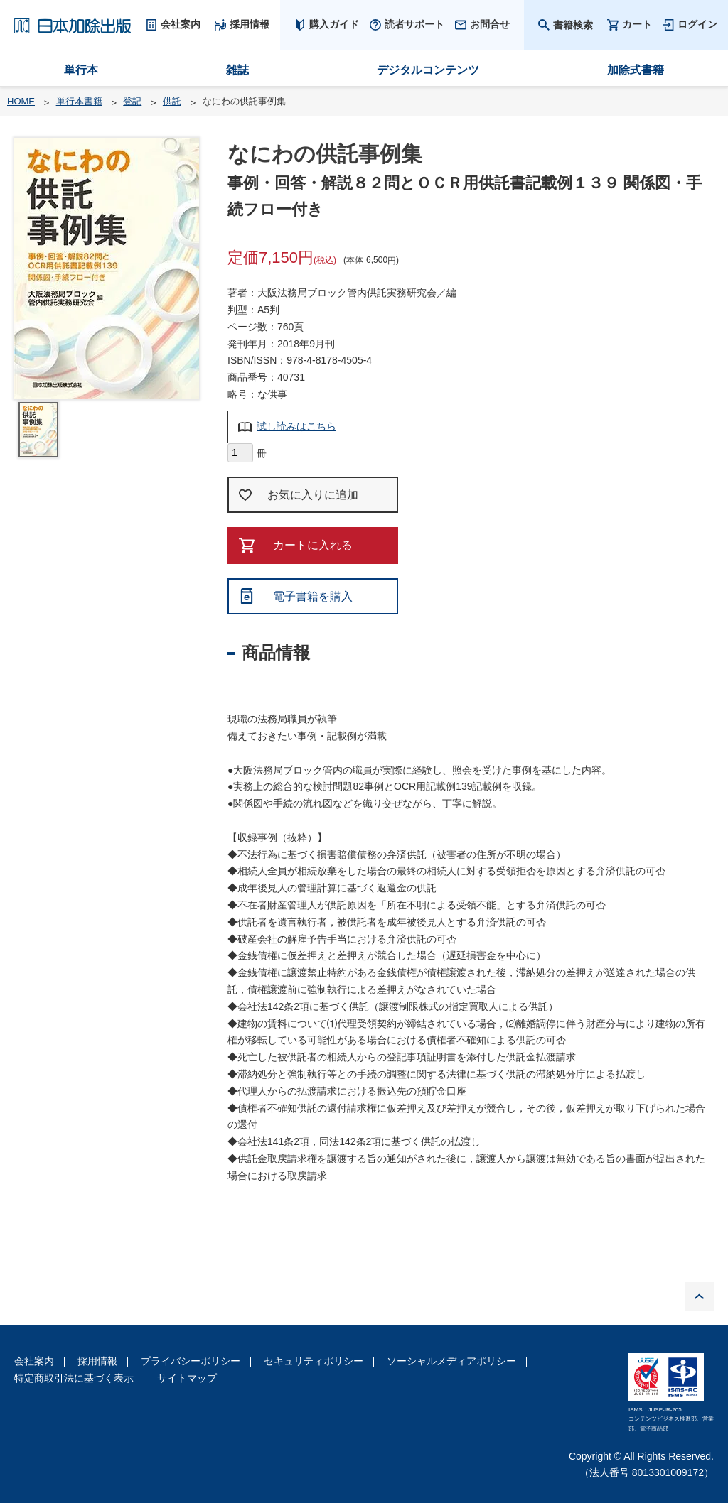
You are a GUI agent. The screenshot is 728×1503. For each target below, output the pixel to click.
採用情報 (97, 1361)
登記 (132, 101)
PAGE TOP (699, 1296)
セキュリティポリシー (313, 1361)
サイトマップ (187, 1378)
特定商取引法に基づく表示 (74, 1378)
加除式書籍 (635, 70)
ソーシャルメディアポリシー (451, 1361)
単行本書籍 (79, 101)
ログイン (697, 24)
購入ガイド (334, 24)
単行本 (81, 70)
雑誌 (237, 70)
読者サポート (414, 24)
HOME (21, 101)
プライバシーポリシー (190, 1361)
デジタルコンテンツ (428, 70)
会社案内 (34, 1361)
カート (637, 24)
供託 (172, 101)
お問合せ (490, 24)
